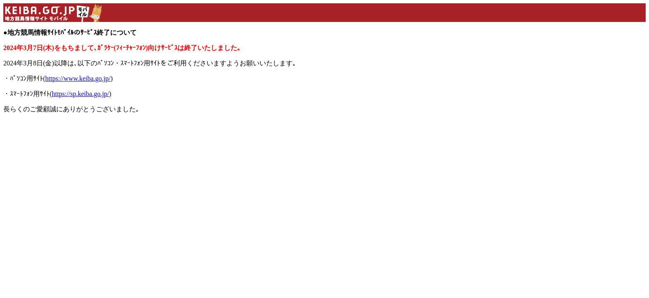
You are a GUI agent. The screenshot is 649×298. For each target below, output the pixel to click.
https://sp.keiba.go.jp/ (80, 93)
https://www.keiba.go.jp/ (78, 78)
